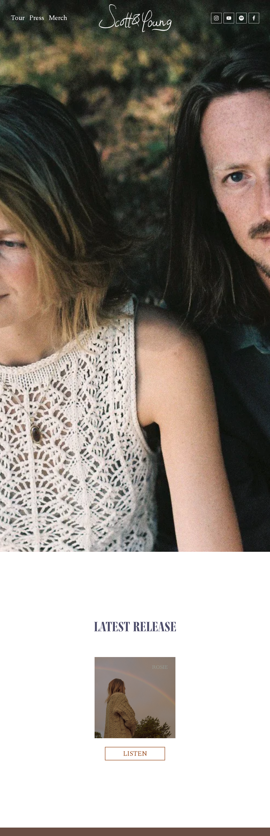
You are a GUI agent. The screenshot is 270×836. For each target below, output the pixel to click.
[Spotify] (241, 18)
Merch (58, 18)
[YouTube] (229, 18)
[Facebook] (254, 18)
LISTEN (135, 754)
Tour (18, 18)
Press (36, 18)
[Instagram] (216, 18)
